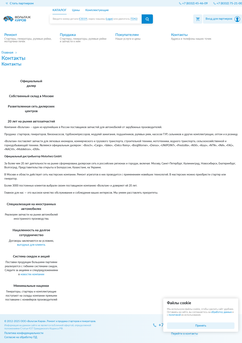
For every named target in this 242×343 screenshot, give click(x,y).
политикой (175, 315)
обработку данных (221, 312)
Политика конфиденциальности (23, 333)
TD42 (134, 19)
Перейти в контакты (184, 333)
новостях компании (32, 274)
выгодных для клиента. (31, 244)
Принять (200, 325)
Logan (109, 19)
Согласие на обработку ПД (20, 337)
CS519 (83, 19)
